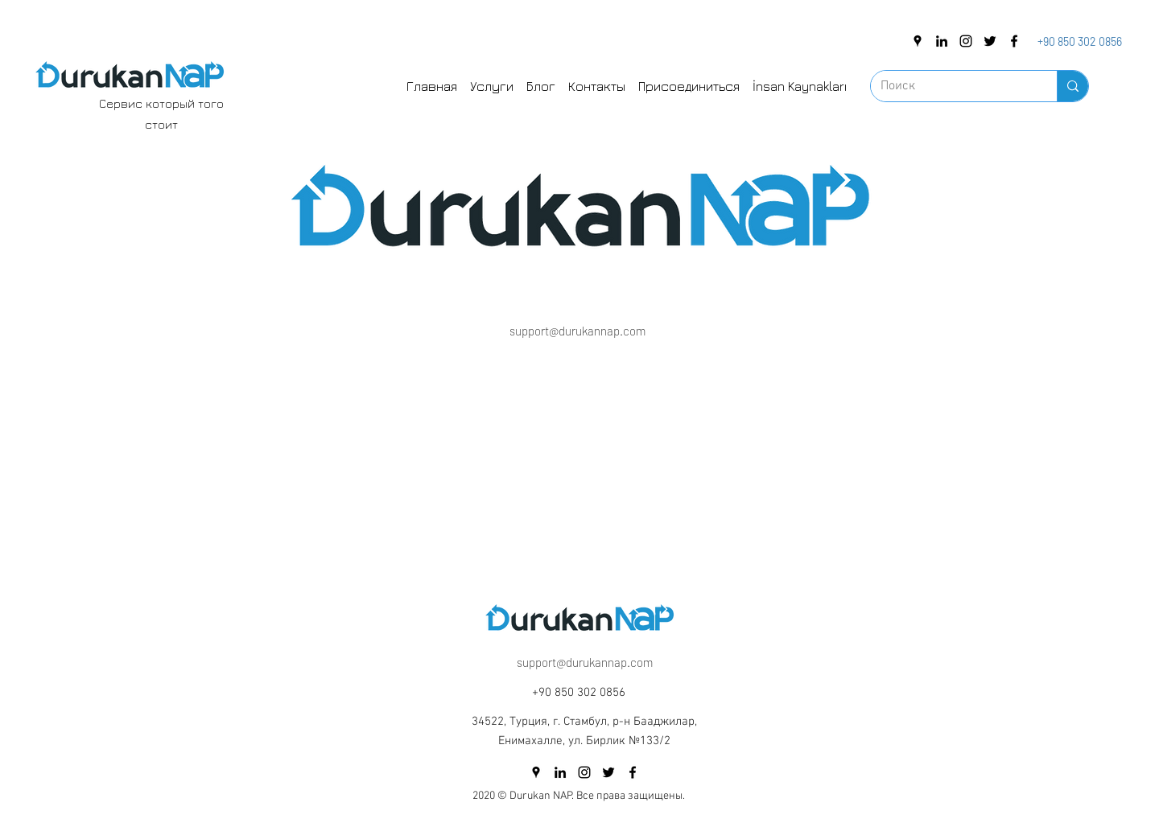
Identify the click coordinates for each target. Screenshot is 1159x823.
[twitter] (990, 41)
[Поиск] (952, 86)
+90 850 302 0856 (1079, 41)
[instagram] (966, 41)
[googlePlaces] (917, 41)
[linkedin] (942, 41)
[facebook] (1014, 41)
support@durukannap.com (577, 330)
